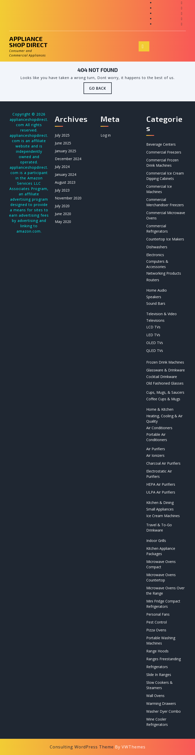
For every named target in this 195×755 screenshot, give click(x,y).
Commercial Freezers (163, 152)
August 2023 (65, 182)
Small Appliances (160, 509)
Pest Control (156, 622)
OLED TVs (154, 342)
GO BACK (100, 89)
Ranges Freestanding (163, 658)
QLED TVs (154, 350)
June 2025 (63, 143)
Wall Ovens (155, 695)
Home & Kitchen (159, 409)
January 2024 (65, 174)
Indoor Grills (156, 540)
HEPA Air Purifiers (160, 484)
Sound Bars (155, 303)
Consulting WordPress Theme (82, 747)
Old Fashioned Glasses (165, 383)
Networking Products (163, 273)
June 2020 (63, 213)
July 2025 (62, 135)
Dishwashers (156, 246)
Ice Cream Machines (163, 515)
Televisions (155, 320)
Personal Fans (158, 614)
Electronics (155, 254)
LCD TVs (153, 327)
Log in (106, 135)
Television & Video (161, 313)
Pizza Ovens (156, 630)
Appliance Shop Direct (28, 41)
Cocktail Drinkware (161, 376)
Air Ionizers (155, 455)
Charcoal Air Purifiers (163, 463)
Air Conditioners (159, 427)
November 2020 (68, 198)
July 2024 (62, 166)
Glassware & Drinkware (165, 370)
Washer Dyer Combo (163, 711)
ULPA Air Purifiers (160, 492)
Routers (152, 279)
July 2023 (62, 190)
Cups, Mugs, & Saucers (165, 392)
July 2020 (62, 205)
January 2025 (65, 150)
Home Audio (156, 290)
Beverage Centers (161, 144)
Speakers (153, 296)
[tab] (144, 46)
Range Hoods (157, 651)
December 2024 (68, 158)
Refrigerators (157, 666)
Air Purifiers (155, 448)
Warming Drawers (161, 703)
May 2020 (63, 221)
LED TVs (153, 334)
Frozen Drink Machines (165, 362)
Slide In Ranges (158, 674)
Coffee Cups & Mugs (163, 399)
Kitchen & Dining (160, 502)
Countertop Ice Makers (165, 239)
